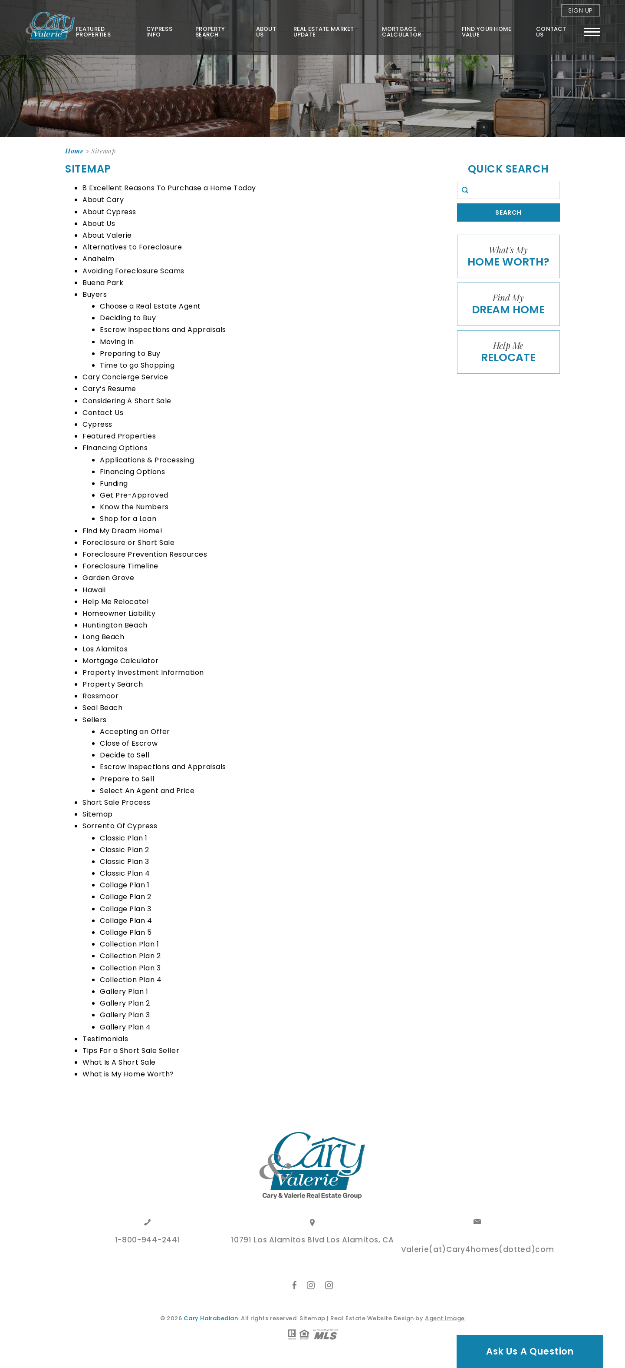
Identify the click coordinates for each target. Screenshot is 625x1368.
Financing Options (115, 448)
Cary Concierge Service (125, 377)
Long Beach (103, 637)
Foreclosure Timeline (120, 566)
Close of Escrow (129, 743)
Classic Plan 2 (124, 850)
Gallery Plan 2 (125, 1003)
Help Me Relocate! (115, 602)
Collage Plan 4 (126, 921)
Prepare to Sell (127, 779)
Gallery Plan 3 (125, 1015)
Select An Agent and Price (147, 791)
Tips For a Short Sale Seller (130, 1051)
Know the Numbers (134, 507)
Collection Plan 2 (130, 956)
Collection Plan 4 (130, 980)
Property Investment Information (143, 672)
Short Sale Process (116, 802)
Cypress (97, 424)
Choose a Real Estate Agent (150, 306)
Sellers (94, 720)
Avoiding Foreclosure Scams (133, 271)
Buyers (94, 294)
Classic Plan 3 (124, 862)
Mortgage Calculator (401, 31)
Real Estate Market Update (323, 31)
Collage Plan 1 (125, 885)
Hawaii (93, 590)
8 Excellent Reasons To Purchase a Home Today (169, 188)
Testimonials (105, 1039)
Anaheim (98, 259)
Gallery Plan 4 (125, 1027)
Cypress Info (159, 31)
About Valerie (107, 235)
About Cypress (109, 212)
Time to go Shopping (137, 365)
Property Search (210, 31)
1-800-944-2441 (148, 1240)
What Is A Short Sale (119, 1062)
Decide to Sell (125, 755)
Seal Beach (102, 708)
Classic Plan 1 (124, 838)
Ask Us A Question (530, 1351)
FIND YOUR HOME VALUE (487, 31)
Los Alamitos (105, 649)
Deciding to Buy (128, 318)
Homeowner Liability (118, 613)
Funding (114, 483)
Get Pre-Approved (134, 495)
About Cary (103, 200)
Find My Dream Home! (122, 531)
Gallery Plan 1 (124, 991)
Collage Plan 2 (125, 897)
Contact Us (551, 31)
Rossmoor (100, 696)
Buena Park (102, 283)
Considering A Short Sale (126, 401)
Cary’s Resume (109, 389)
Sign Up (580, 10)
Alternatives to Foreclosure (132, 247)
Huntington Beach (115, 625)
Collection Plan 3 (130, 968)
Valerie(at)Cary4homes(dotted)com (477, 1250)
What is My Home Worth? (128, 1074)
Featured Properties (93, 31)
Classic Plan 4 (125, 873)
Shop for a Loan (128, 519)
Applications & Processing (147, 460)
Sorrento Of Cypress (119, 826)
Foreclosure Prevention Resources (144, 554)
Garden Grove (108, 578)
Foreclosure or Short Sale (128, 543)
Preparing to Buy (130, 354)
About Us (266, 31)
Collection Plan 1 (129, 944)
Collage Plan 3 (125, 909)
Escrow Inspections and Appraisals (163, 330)
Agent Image (445, 1318)
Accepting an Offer (135, 732)
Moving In (117, 342)
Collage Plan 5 (126, 932)
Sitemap (97, 814)
